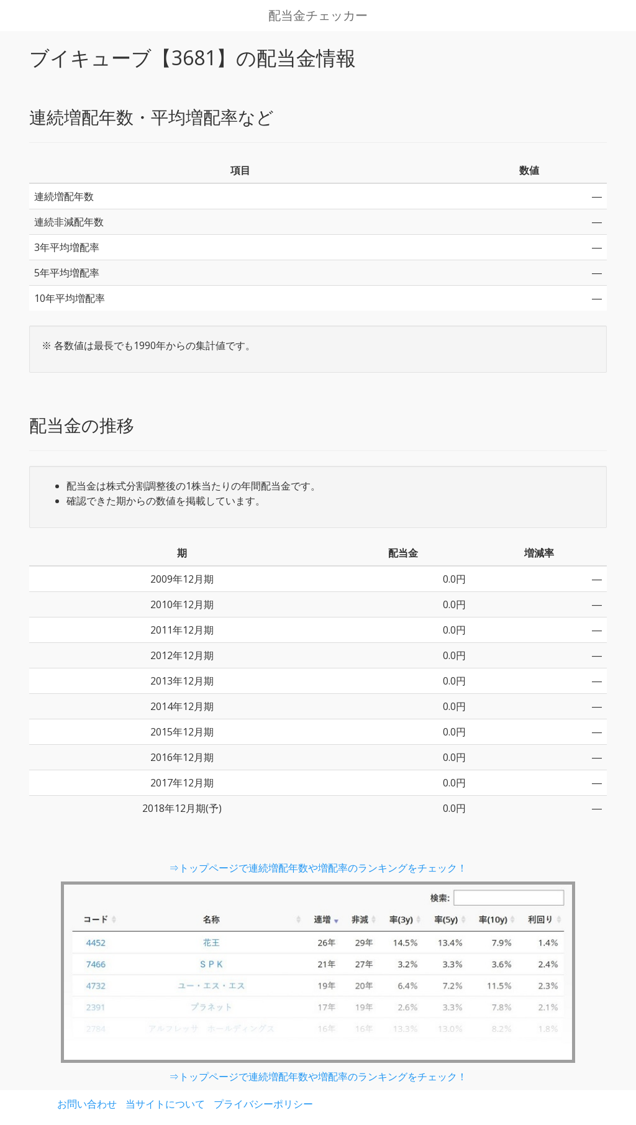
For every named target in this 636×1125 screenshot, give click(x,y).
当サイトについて (165, 1104)
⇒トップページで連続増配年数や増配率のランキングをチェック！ (318, 868)
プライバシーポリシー (263, 1104)
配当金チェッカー (318, 15)
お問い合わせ (87, 1104)
